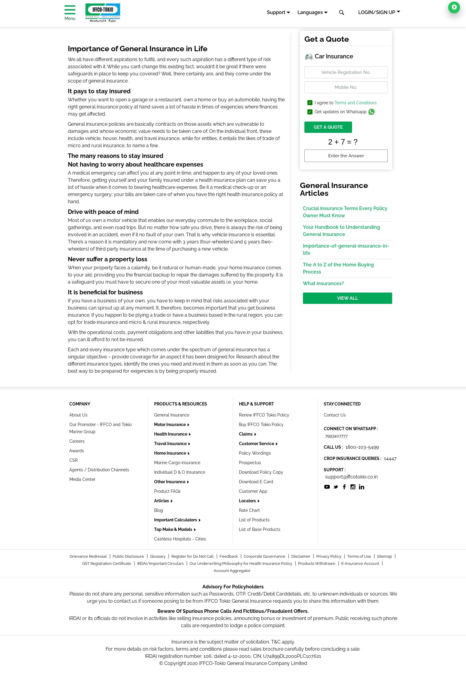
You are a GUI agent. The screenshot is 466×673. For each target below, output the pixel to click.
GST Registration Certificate (107, 563)
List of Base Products (259, 529)
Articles (162, 500)
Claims (246, 434)
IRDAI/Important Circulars (160, 563)
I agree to (346, 103)
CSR (73, 460)
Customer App (253, 491)
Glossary (158, 556)
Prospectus (250, 462)
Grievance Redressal (89, 556)
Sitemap (385, 556)
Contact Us (335, 415)
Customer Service (257, 443)
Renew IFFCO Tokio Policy (264, 415)
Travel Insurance (170, 443)
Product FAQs (167, 491)
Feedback (229, 556)
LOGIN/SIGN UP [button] (376, 12)
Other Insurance (170, 481)
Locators (248, 500)
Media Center (82, 479)
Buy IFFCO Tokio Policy (261, 424)
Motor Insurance (170, 424)
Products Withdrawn (317, 563)
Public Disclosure (129, 556)
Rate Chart (249, 510)
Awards (76, 450)
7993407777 (336, 435)
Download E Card (256, 481)
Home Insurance (170, 453)
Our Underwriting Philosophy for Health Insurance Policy (241, 563)
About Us (78, 415)
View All (347, 298)
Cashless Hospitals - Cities (180, 539)
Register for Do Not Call (193, 556)
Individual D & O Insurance (179, 472)
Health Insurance (171, 434)
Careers (77, 441)
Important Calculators (176, 519)
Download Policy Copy (261, 472)
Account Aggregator (232, 570)
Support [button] (276, 12)
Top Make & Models (173, 529)
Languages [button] (310, 12)
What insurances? (323, 283)
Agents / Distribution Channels (99, 469)
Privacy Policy (329, 556)
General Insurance (171, 415)
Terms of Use (359, 556)
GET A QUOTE (328, 127)
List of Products (254, 519)
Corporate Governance (265, 556)
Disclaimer (301, 556)
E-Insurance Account (360, 563)
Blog (158, 510)
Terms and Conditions (355, 102)
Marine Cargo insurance (177, 462)
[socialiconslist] (327, 486)
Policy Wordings (255, 453)
